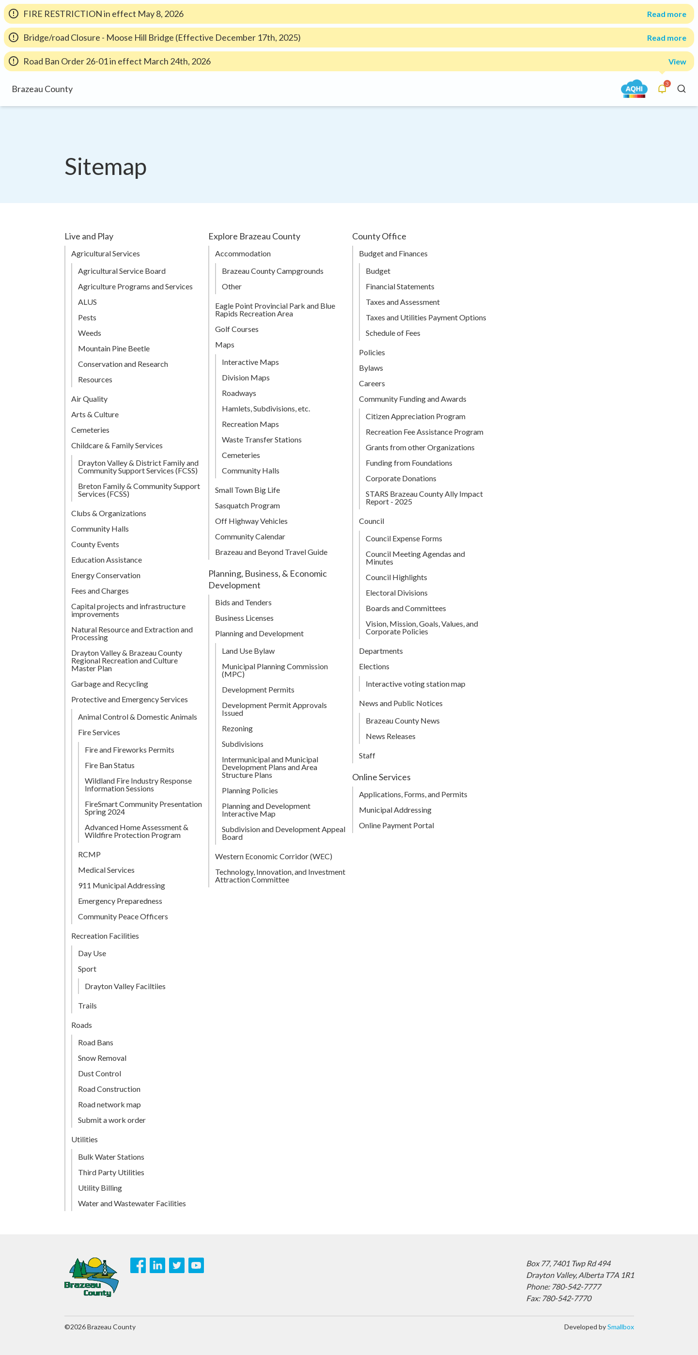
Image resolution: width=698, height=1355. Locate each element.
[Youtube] (196, 1265)
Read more (666, 14)
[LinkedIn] (157, 1265)
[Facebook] (138, 1265)
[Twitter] (177, 1265)
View (677, 61)
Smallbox (620, 1327)
